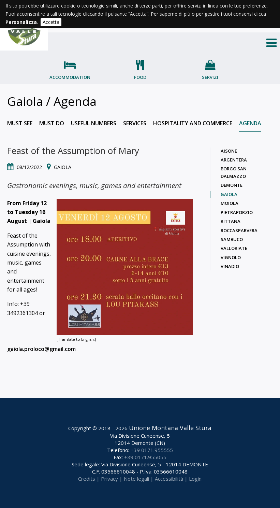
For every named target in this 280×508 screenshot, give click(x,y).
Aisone (229, 151)
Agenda (250, 123)
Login (195, 478)
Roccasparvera (239, 230)
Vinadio (230, 266)
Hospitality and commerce (192, 123)
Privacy (109, 478)
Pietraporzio (237, 212)
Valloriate (234, 248)
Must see (19, 123)
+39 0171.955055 (145, 457)
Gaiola (229, 194)
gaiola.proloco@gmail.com (41, 349)
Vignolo (231, 257)
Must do (51, 123)
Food (140, 77)
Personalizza (21, 22)
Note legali (136, 478)
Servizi (210, 77)
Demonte (231, 185)
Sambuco (232, 239)
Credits (86, 478)
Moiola (229, 203)
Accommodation (69, 77)
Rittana (230, 221)
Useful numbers (93, 123)
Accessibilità (169, 478)
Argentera (234, 160)
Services (134, 123)
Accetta (51, 22)
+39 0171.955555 (152, 450)
